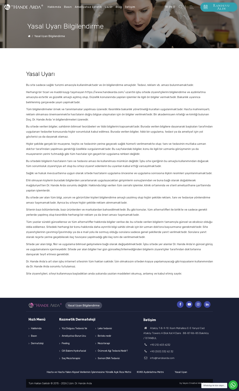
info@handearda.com (158, 358)
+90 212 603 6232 (156, 344)
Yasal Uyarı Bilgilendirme (49, 36)
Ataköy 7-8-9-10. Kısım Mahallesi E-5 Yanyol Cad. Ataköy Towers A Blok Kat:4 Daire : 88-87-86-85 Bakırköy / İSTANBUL (176, 333)
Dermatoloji (37, 343)
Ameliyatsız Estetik (88, 6)
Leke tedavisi (105, 328)
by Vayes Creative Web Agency (195, 383)
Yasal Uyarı (181, 372)
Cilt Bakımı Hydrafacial (74, 350)
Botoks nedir (104, 336)
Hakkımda (54, 6)
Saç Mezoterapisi (71, 358)
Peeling (66, 343)
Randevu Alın (217, 7)
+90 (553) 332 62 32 (158, 351)
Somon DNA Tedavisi (109, 358)
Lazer (109, 6)
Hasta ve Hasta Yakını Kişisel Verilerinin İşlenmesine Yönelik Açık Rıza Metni (89, 372)
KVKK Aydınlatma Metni (150, 372)
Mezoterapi (104, 343)
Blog (119, 6)
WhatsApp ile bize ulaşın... (214, 385)
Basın (68, 6)
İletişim (130, 6)
